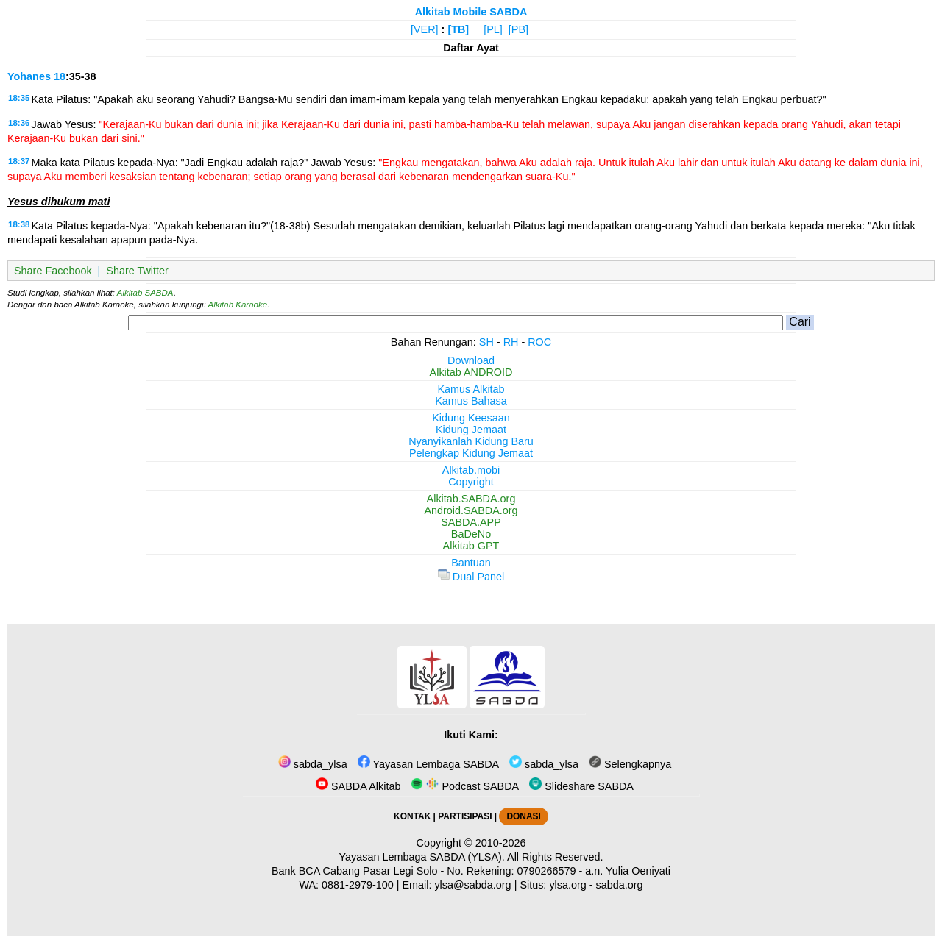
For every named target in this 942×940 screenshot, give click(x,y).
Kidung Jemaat (471, 429)
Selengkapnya (630, 764)
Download (471, 360)
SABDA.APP (471, 522)
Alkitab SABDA (145, 292)
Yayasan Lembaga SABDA (428, 764)
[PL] (493, 29)
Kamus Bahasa (471, 401)
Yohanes (29, 76)
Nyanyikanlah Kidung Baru (471, 441)
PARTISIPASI (465, 816)
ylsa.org (567, 885)
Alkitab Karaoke (238, 304)
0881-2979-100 (358, 885)
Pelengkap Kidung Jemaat (471, 453)
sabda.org (619, 885)
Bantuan (471, 563)
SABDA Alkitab (358, 786)
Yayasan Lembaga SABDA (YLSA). (422, 857)
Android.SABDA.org (470, 510)
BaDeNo (471, 534)
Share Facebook (53, 271)
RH (511, 342)
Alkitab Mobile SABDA (471, 12)
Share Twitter (137, 271)
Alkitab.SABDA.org (471, 499)
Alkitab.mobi (471, 470)
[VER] (425, 29)
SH (486, 342)
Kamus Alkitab (470, 389)
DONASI (523, 816)
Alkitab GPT (471, 546)
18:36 (18, 122)
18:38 (18, 224)
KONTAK (412, 816)
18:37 (18, 161)
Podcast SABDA (465, 786)
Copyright (471, 482)
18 (59, 76)
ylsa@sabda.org (472, 885)
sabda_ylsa (312, 764)
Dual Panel (471, 577)
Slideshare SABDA (581, 786)
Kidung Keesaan (471, 418)
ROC (539, 342)
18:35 (18, 97)
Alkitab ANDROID (471, 372)
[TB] (458, 29)
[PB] (518, 29)
